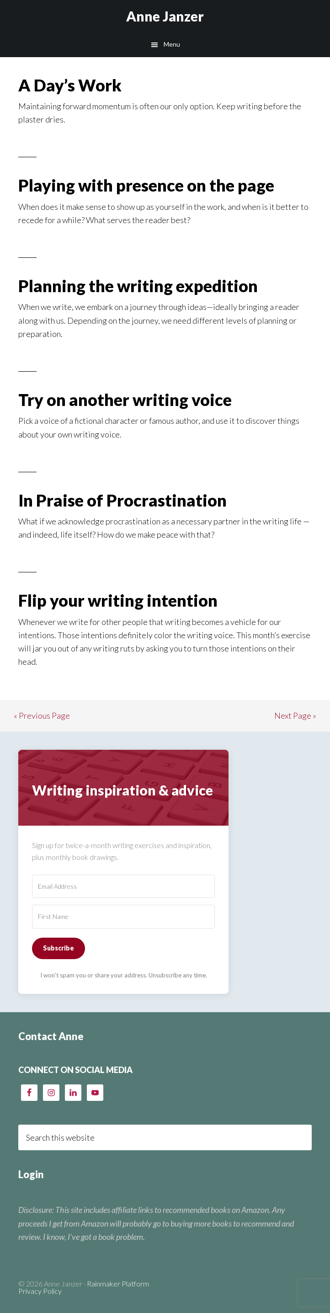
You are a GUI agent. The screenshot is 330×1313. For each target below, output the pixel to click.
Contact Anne (51, 1036)
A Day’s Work (70, 85)
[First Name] (123, 917)
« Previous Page (42, 715)
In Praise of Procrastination (122, 500)
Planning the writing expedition (138, 286)
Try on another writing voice (125, 400)
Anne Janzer (165, 16)
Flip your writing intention (118, 600)
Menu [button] (172, 44)
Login (31, 1174)
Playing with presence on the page (146, 185)
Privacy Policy (40, 1290)
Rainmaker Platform (118, 1283)
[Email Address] (123, 886)
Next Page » (295, 715)
